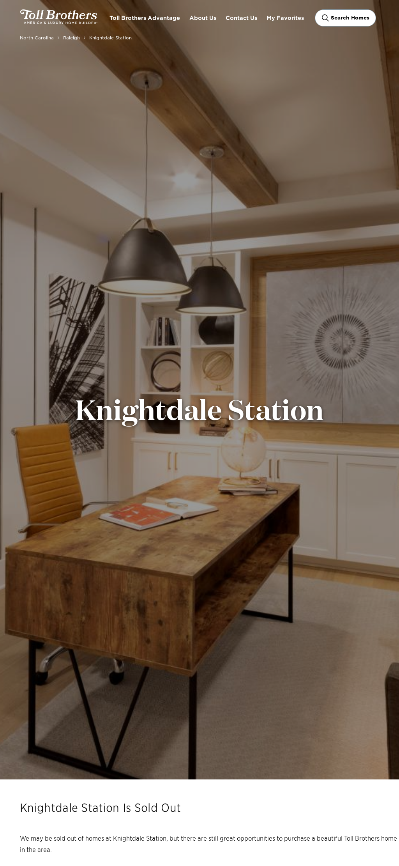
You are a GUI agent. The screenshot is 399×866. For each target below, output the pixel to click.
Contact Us (241, 17)
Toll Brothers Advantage (144, 17)
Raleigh (71, 37)
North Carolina (37, 37)
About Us (202, 17)
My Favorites (285, 17)
